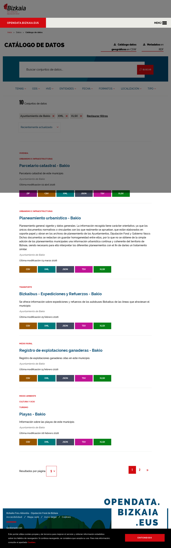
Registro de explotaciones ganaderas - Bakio (60, 350)
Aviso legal (50, 517)
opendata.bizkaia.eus (23, 22)
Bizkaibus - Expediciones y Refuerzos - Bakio (60, 294)
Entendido (145, 538)
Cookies (31, 542)
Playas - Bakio (32, 414)
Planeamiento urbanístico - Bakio (50, 218)
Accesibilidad (14, 517)
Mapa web (33, 517)
